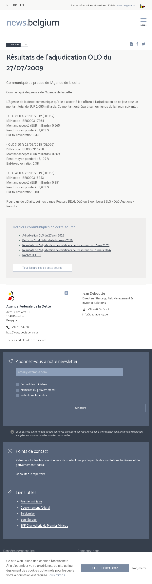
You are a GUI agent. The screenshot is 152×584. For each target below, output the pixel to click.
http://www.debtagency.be (22, 332)
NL (8, 5)
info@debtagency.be (95, 314)
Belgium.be (28, 513)
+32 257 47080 (21, 327)
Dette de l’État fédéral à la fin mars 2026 (47, 240)
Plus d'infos (56, 575)
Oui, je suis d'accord (105, 568)
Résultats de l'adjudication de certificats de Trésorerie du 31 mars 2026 (66, 250)
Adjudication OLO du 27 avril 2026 (43, 235)
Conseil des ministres (34, 384)
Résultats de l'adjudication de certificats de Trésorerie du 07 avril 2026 (65, 245)
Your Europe (29, 519)
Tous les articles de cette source (42, 267)
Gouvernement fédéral (35, 507)
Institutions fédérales (34, 395)
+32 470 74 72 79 (98, 309)
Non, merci (139, 568)
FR (15, 5)
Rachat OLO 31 (31, 255)
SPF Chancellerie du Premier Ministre (44, 525)
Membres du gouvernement (38, 390)
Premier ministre (31, 501)
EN (22, 5)
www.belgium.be (126, 5)
